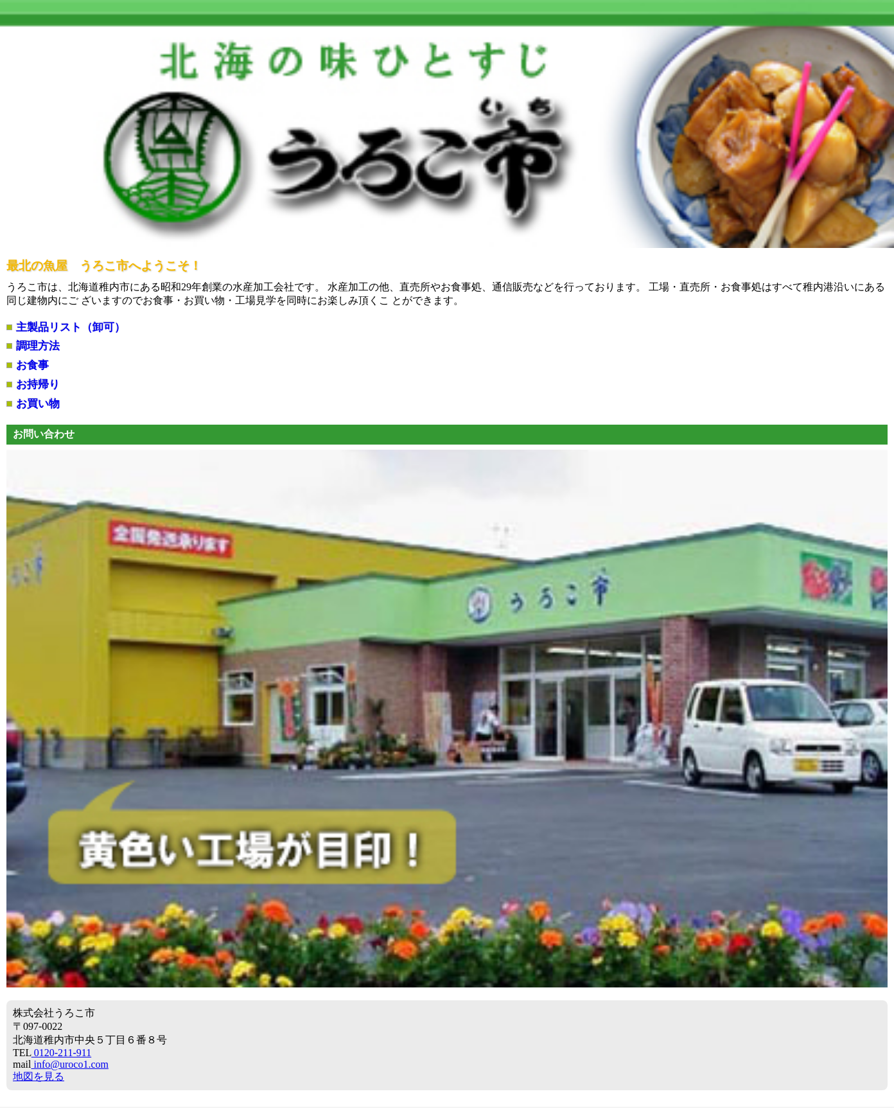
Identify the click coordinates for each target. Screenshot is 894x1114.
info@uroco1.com (69, 1064)
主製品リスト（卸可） (70, 327)
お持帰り (38, 384)
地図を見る (38, 1076)
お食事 (32, 365)
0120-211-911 (61, 1052)
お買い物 (38, 404)
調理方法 (38, 346)
